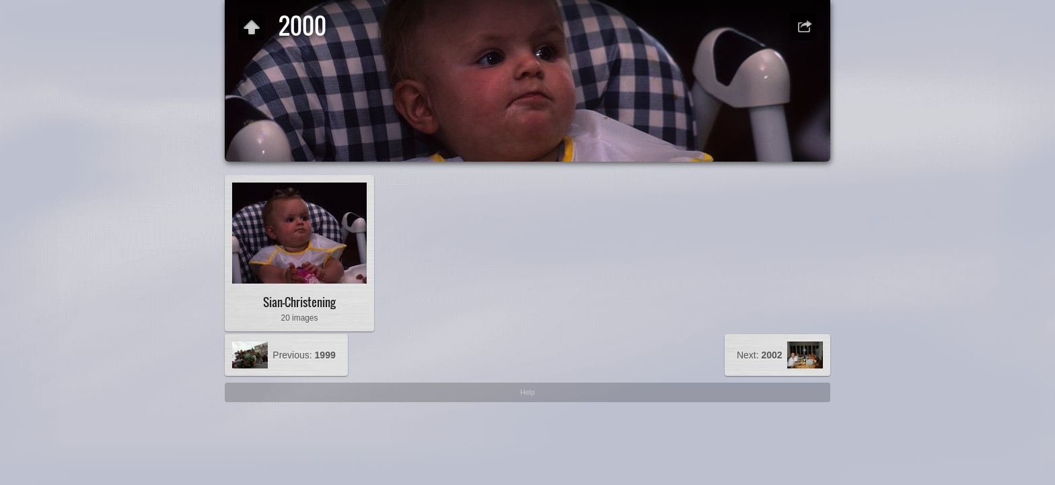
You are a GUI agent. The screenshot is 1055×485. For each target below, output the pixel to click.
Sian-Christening (299, 302)
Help (527, 392)
